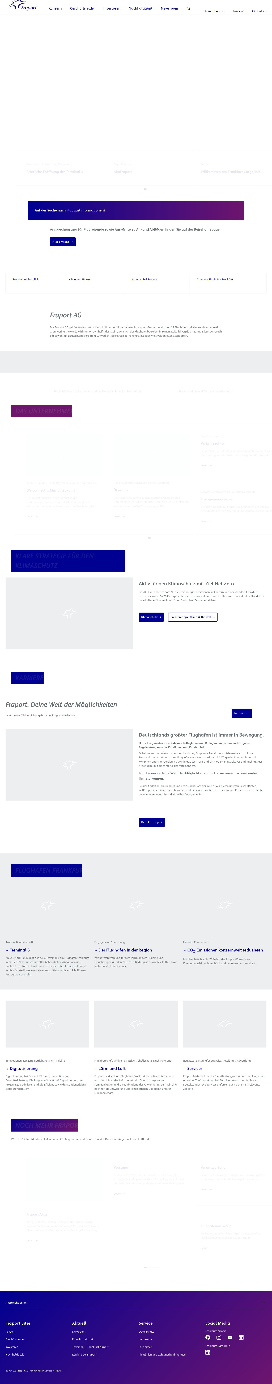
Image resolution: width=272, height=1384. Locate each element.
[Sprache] (259, 11)
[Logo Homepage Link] (23, 16)
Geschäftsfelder (15, 1339)
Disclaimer (145, 1347)
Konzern (10, 1331)
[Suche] (188, 20)
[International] (213, 11)
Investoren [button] (111, 20)
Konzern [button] (55, 20)
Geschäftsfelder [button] (82, 20)
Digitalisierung (22, 1080)
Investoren (12, 1347)
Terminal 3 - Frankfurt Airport (90, 1347)
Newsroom (78, 1331)
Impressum (145, 1339)
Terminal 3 (18, 962)
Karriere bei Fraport (84, 1354)
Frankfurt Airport (82, 1339)
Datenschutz (146, 1331)
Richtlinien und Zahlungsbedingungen (162, 1354)
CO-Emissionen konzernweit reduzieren (223, 962)
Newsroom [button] (169, 20)
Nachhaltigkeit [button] (140, 20)
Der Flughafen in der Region (123, 962)
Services (192, 1080)
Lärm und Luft (110, 1080)
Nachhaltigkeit (15, 1354)
